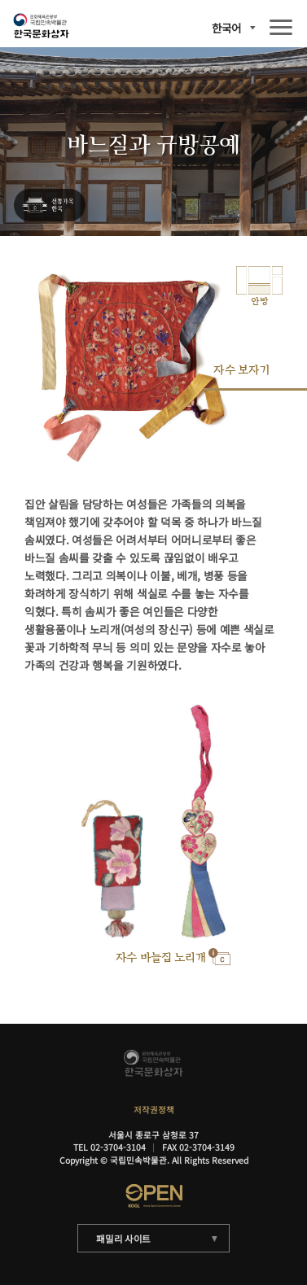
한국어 (226, 28)
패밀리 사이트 (123, 1238)
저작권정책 (154, 1110)
